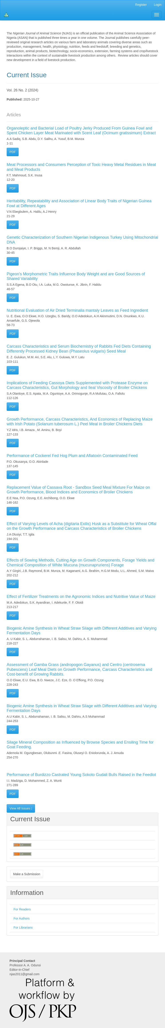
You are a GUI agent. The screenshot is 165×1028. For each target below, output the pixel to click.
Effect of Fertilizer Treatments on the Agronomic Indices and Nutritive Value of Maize (81, 596)
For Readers (22, 909)
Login (157, 4)
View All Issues (21, 808)
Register (141, 4)
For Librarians (23, 927)
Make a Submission (26, 874)
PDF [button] (13, 152)
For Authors (21, 918)
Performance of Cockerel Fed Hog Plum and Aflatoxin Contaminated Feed (72, 455)
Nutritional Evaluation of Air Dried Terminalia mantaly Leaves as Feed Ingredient (77, 310)
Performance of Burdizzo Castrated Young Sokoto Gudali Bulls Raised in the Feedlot (81, 774)
